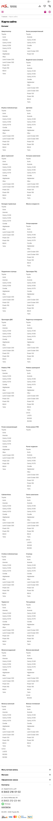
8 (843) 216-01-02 (11, 792)
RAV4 (4, 71)
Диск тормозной (7, 156)
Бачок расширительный (34, 31)
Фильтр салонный (8, 703)
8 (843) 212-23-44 (11, 800)
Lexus (28, 412)
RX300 (29, 418)
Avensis (5, 40)
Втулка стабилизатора (9, 108)
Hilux (4, 57)
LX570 (29, 415)
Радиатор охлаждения (34, 319)
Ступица (29, 554)
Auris (4, 37)
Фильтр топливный (33, 703)
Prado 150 (6, 68)
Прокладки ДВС (7, 319)
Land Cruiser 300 (8, 62)
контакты (6, 807)
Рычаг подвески (32, 446)
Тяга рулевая (30, 602)
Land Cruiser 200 (8, 59)
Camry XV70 (7, 48)
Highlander (6, 54)
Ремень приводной (33, 367)
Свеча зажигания (32, 494)
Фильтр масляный (32, 650)
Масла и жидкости (32, 204)
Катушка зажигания (33, 156)
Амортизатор (6, 31)
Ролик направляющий (9, 427)
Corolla (5, 51)
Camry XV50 (7, 45)
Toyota (4, 34)
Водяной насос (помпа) (34, 60)
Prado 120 (6, 65)
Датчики (29, 108)
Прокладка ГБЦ (31, 271)
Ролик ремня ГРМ (32, 427)
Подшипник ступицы (9, 271)
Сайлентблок (6, 494)
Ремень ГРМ (6, 367)
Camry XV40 (7, 42)
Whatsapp (6, 804)
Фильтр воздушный (8, 650)
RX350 (29, 421)
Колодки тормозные (9, 204)
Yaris (4, 73)
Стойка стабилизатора (10, 554)
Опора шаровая (31, 223)
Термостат (5, 602)
